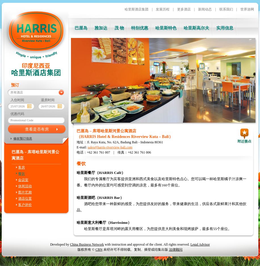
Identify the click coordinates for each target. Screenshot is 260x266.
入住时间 (17, 100)
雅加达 (101, 28)
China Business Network (87, 244)
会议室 (23, 180)
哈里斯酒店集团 (136, 9)
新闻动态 (205, 9)
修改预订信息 (22, 138)
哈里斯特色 (166, 28)
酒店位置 (25, 199)
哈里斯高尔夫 (196, 28)
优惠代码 (17, 114)
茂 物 (119, 28)
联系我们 (226, 9)
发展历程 (162, 9)
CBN (98, 250)
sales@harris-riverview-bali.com (110, 147)
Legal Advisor (200, 244)
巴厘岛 (81, 28)
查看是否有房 (37, 129)
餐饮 (21, 174)
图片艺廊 (25, 192)
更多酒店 (184, 9)
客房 (21, 167)
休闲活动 (25, 186)
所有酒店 (17, 92)
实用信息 (224, 28)
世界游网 (247, 9)
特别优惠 (139, 28)
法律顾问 (176, 250)
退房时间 (47, 100)
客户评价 (25, 205)
